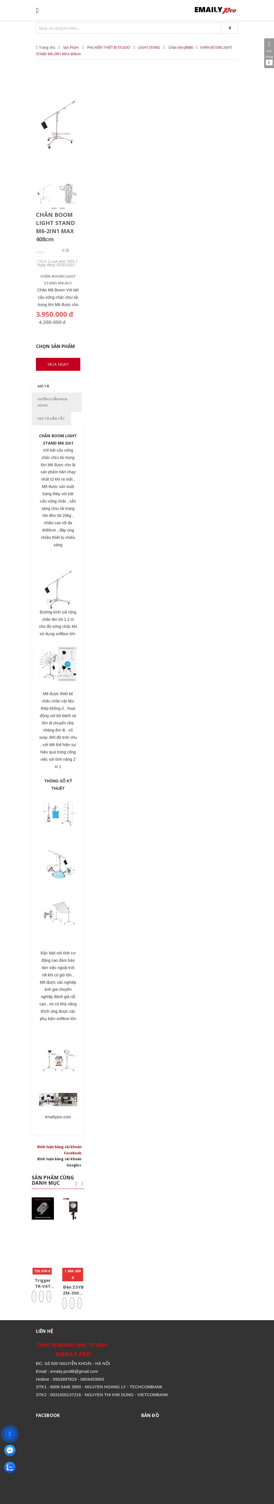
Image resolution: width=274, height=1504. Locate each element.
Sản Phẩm (71, 47)
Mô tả (43, 386)
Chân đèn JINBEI (181, 47)
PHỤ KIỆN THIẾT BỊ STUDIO (108, 47)
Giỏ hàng (269, 53)
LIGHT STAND (149, 47)
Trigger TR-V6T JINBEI (43, 1286)
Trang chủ (47, 47)
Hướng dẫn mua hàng (53, 402)
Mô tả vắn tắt (51, 418)
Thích (41, 261)
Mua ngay (57, 364)
